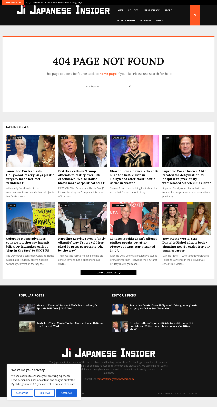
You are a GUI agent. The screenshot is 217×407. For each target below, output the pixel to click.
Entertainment (125, 20)
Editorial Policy (165, 403)
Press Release (151, 10)
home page (108, 84)
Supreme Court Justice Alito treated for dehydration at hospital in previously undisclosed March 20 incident (186, 187)
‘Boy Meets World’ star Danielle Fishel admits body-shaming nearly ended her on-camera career (186, 255)
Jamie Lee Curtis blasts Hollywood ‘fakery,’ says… (58, 2)
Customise (22, 392)
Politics (133, 10)
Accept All (66, 392)
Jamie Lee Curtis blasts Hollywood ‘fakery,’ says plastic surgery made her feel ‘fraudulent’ (30, 187)
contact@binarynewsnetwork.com (115, 389)
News (159, 20)
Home (119, 10)
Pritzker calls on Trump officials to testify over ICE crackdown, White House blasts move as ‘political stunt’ (81, 187)
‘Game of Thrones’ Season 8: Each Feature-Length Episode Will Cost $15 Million (66, 317)
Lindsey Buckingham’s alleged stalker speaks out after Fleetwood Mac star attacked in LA (133, 255)
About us (193, 403)
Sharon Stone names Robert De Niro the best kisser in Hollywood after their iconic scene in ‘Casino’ (134, 187)
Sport (168, 10)
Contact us (180, 403)
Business (145, 20)
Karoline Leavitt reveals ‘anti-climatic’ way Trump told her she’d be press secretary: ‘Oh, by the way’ (82, 255)
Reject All (44, 392)
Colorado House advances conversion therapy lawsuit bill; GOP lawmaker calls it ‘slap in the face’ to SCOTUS (27, 255)
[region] (44, 382)
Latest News (17, 137)
